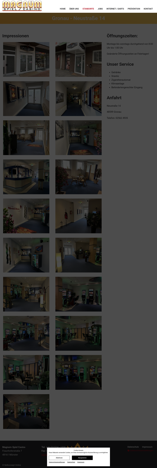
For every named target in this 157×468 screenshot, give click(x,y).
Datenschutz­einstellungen (57, 462)
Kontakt (148, 9)
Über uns (74, 9)
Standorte (88, 9)
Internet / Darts (115, 9)
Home (63, 9)
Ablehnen (59, 458)
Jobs (100, 9)
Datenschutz (71, 462)
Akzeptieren (82, 458)
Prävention (134, 9)
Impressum (80, 462)
